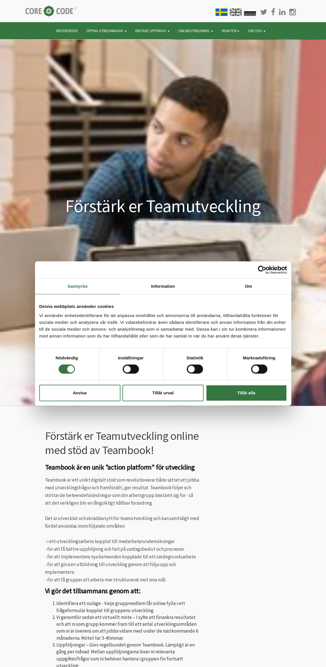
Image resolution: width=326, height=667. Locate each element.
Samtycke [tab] (77, 286)
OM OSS (257, 30)
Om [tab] (248, 286)
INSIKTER (230, 30)
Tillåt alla (246, 392)
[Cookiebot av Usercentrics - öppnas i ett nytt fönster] (262, 270)
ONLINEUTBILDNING (195, 30)
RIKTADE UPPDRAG (152, 30)
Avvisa (80, 392)
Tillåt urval (163, 392)
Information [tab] (163, 286)
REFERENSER (67, 30)
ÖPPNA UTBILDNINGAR (106, 30)
